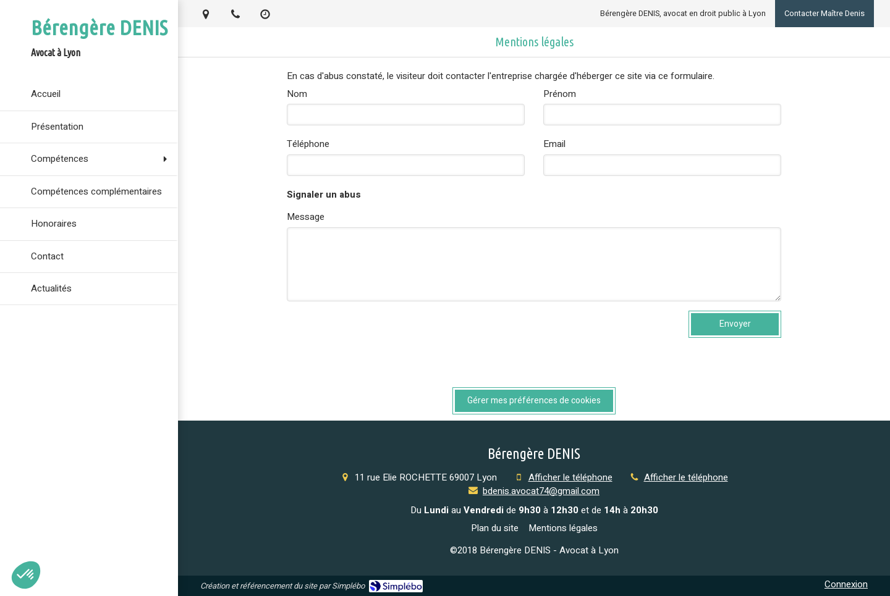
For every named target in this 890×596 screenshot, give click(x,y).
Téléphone (308, 144)
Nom (297, 94)
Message (305, 217)
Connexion (846, 584)
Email (554, 144)
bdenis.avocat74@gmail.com (541, 491)
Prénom (559, 94)
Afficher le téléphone (570, 477)
